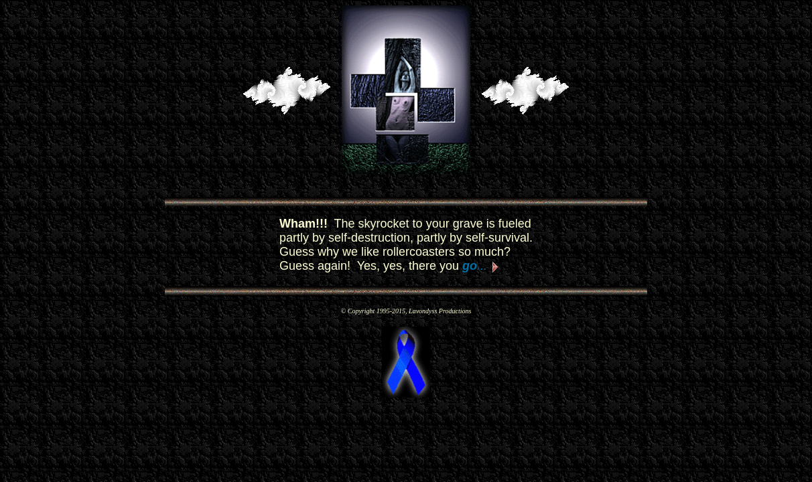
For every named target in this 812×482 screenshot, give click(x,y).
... (474, 265)
